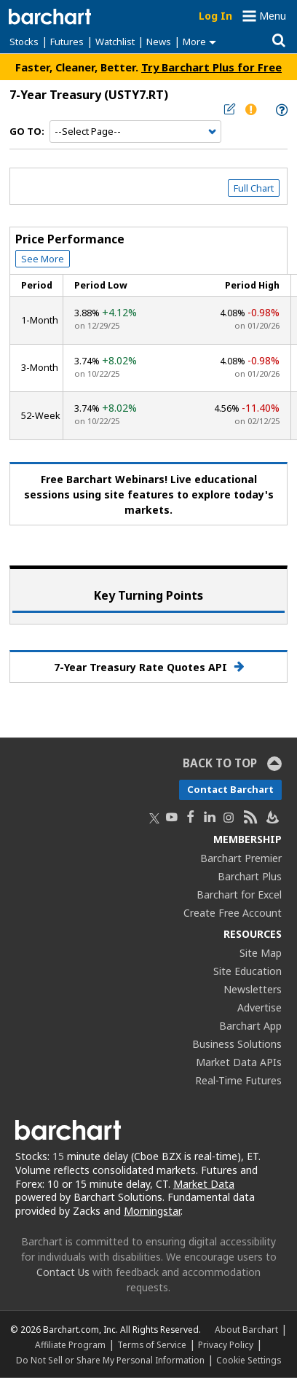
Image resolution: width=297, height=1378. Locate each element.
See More (42, 258)
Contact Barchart (230, 789)
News (158, 41)
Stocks (24, 41)
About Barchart (246, 1329)
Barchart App (250, 1026)
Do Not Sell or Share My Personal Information (110, 1360)
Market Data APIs (239, 1062)
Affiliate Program (70, 1344)
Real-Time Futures (238, 1080)
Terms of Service (151, 1344)
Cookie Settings (248, 1360)
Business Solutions (237, 1044)
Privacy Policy (225, 1344)
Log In (215, 16)
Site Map (260, 953)
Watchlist (115, 41)
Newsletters (252, 989)
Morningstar (152, 1211)
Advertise (259, 1007)
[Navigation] (135, 132)
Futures (67, 41)
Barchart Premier (241, 858)
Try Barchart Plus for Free (211, 67)
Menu (272, 16)
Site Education (247, 971)
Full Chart (254, 188)
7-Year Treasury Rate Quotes (149, 667)
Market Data (203, 1184)
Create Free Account (232, 913)
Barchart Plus (250, 876)
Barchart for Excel (239, 894)
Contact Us (63, 1272)
